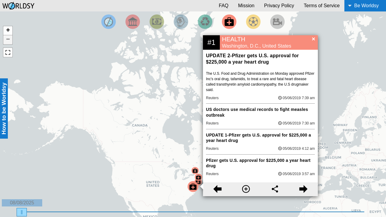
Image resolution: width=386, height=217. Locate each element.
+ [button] (8, 30)
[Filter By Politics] (132, 21)
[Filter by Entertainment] (277, 21)
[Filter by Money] (157, 21)
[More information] (246, 189)
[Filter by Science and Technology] (181, 21)
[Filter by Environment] (205, 21)
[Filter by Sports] (253, 21)
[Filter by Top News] (108, 21)
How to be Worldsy (4, 108)
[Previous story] (217, 189)
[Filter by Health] (229, 21)
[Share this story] (275, 189)
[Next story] (303, 189)
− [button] (8, 39)
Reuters (212, 98)
